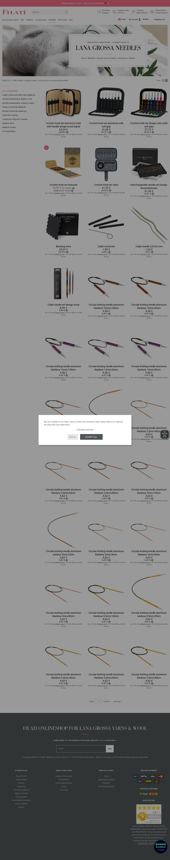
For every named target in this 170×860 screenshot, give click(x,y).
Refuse (72, 437)
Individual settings (85, 429)
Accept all (91, 437)
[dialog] (85, 430)
